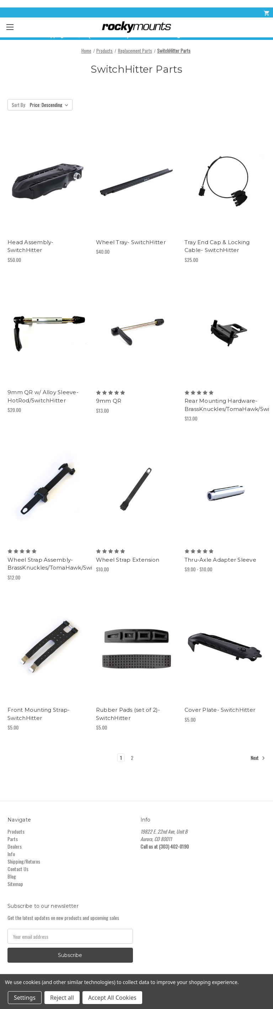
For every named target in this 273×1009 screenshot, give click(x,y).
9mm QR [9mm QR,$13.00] (109, 400)
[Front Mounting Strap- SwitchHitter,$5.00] (48, 649)
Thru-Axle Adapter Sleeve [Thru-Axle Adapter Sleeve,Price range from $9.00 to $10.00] (220, 559)
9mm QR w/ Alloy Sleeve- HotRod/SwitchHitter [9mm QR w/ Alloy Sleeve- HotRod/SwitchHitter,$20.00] (43, 396)
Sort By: (19, 104)
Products (16, 831)
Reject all (62, 998)
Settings (25, 998)
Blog (11, 876)
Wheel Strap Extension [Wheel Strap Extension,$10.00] (127, 559)
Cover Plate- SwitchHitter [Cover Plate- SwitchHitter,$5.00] (219, 709)
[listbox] (50, 104)
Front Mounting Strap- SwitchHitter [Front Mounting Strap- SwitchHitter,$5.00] (38, 713)
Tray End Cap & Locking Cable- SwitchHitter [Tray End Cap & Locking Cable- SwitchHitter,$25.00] (217, 246)
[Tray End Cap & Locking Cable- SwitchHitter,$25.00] (225, 181)
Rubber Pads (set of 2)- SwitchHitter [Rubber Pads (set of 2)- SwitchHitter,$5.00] (128, 713)
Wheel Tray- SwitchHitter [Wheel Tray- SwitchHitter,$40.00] (131, 242)
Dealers (14, 846)
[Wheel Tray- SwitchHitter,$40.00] (136, 181)
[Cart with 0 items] (266, 12)
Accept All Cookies (112, 998)
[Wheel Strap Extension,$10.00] (136, 490)
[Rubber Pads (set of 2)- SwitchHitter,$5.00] (136, 649)
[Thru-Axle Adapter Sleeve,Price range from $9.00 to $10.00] (225, 490)
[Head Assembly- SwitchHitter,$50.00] (48, 181)
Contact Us (17, 868)
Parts (12, 839)
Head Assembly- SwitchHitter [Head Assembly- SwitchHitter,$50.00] (30, 246)
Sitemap (15, 883)
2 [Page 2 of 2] (132, 757)
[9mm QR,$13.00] (136, 331)
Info (11, 854)
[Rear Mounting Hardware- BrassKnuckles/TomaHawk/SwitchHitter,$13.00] (225, 331)
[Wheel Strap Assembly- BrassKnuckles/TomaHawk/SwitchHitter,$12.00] (48, 490)
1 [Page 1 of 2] (121, 757)
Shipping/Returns (23, 861)
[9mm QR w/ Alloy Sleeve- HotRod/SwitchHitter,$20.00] (48, 331)
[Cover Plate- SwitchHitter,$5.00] (225, 649)
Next (258, 758)
